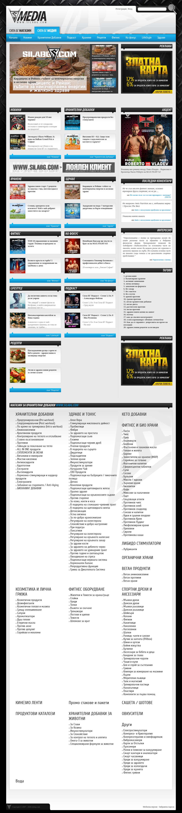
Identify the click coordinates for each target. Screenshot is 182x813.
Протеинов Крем (132, 518)
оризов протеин (133, 296)
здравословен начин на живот (140, 312)
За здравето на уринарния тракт (88, 550)
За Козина (75, 727)
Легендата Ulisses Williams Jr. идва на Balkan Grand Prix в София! (41, 139)
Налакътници (130, 687)
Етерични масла (26, 622)
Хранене (86, 37)
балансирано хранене (135, 278)
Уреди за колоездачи (135, 766)
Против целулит (26, 629)
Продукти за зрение (81, 465)
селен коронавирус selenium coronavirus (145, 319)
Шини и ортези (131, 642)
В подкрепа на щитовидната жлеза (90, 507)
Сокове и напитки (133, 512)
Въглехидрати (25, 472)
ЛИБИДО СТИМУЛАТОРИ (141, 543)
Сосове (127, 473)
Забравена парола (166, 807)
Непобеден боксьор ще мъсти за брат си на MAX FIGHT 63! (97, 242)
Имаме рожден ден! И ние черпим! (40, 118)
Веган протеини (132, 577)
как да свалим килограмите (140, 317)
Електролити (24, 481)
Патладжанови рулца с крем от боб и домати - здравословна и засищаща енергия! (42, 353)
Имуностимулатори (81, 462)
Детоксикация (78, 511)
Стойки (74, 598)
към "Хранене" (52, 226)
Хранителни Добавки (49, 37)
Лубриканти (130, 549)
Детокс (74, 481)
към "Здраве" (108, 226)
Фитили (127, 619)
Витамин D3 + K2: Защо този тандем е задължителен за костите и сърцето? (96, 139)
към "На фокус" (107, 280)
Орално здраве (78, 491)
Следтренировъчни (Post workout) (36, 423)
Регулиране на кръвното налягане (89, 537)
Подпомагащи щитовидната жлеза (90, 488)
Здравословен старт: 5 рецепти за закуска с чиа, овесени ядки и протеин (43, 189)
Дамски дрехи (131, 603)
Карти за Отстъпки (133, 743)
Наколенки (129, 626)
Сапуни (21, 613)
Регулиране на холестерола (85, 520)
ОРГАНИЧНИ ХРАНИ (137, 557)
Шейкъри (128, 613)
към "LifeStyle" (52, 335)
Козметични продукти (29, 600)
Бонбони (128, 444)
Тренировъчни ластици (136, 684)
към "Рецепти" (53, 390)
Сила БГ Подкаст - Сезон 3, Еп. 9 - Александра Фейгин (98, 297)
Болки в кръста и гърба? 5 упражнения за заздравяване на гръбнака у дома (42, 263)
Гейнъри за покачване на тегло (34, 446)
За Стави (75, 724)
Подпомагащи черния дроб (85, 442)
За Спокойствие (79, 734)
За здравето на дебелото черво (87, 546)
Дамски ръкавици (133, 609)
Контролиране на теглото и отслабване (39, 436)
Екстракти (22, 468)
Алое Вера (76, 420)
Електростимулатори (135, 730)
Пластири (128, 691)
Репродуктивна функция (84, 566)
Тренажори (76, 611)
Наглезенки (129, 629)
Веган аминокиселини (135, 574)
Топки (73, 604)
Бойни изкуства (132, 645)
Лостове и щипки (79, 614)
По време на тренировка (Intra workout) (39, 426)
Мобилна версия (150, 807)
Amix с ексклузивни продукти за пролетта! (152, 210)
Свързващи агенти (133, 499)
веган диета (132, 304)
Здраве (161, 37)
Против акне (24, 626)
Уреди (73, 601)
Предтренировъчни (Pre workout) (35, 420)
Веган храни (130, 580)
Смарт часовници (133, 756)
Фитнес (116, 37)
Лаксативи (76, 530)
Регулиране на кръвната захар (87, 540)
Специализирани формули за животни (91, 743)
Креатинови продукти (29, 433)
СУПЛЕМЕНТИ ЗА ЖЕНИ (30, 452)
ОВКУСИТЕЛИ (132, 713)
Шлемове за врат (80, 621)
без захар (130, 289)
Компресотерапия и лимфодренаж (142, 736)
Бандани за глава (133, 655)
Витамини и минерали (30, 455)
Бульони (128, 476)
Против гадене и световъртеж (87, 553)
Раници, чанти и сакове (136, 635)
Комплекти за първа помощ (139, 694)
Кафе (126, 489)
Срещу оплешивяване (29, 609)
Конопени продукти (81, 485)
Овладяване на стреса (82, 556)
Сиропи (127, 531)
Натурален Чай (78, 468)
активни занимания (135, 281)
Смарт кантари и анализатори (140, 753)
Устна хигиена (78, 514)
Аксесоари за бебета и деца (138, 652)
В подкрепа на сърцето (83, 449)
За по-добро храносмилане (85, 517)
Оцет (126, 496)
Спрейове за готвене (134, 460)
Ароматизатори (26, 616)
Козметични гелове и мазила (33, 606)
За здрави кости (79, 543)
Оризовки (128, 528)
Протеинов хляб (132, 505)
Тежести (74, 617)
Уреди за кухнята (133, 769)
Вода (20, 781)
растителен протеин (136, 307)
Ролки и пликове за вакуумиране (142, 749)
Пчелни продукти (80, 446)
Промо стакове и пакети (89, 702)
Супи (126, 470)
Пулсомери (129, 746)
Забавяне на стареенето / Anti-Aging (38, 485)
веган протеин (133, 309)
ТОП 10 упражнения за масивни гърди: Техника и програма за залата (43, 243)
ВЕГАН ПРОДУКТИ (136, 568)
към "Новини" (53, 157)
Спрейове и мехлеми (28, 632)
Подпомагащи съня (81, 436)
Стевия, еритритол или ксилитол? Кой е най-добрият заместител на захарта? (41, 208)
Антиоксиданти (25, 462)
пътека (130, 314)
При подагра (77, 527)
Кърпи (126, 674)
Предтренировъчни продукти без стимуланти (98, 118)
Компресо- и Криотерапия (138, 733)
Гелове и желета (132, 450)
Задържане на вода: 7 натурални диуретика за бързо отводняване (98, 207)
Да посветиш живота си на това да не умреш (42, 297)
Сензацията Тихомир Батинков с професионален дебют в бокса (98, 261)
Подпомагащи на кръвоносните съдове (92, 494)
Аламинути (129, 440)
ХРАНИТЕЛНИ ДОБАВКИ (35, 414)
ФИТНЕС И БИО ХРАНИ (140, 425)
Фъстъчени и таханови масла (140, 447)
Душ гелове (23, 619)
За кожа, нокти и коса (82, 501)
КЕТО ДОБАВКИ (134, 414)
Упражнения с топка (162, 260)
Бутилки (128, 648)
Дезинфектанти (25, 603)
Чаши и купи (130, 661)
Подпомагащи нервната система (88, 559)
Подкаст (71, 37)
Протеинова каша (133, 535)
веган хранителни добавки (138, 302)
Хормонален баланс (81, 563)
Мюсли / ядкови (132, 479)
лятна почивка (132, 284)
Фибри (74, 429)
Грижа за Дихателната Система (87, 569)
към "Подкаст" (107, 335)
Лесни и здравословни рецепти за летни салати (42, 371)
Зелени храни (77, 459)
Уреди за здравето (133, 762)
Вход (130, 9)
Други (127, 724)
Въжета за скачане (81, 608)
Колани (127, 616)
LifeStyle (146, 37)
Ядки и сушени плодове (136, 515)
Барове (127, 453)
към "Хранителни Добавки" (102, 157)
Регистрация (121, 9)
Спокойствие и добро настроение (88, 524)
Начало (13, 37)
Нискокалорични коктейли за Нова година (42, 316)
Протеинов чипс (132, 502)
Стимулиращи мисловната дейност (90, 423)
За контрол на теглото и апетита (88, 737)
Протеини (22, 442)
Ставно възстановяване (30, 439)
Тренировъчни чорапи (135, 658)
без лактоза (131, 291)
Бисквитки (129, 486)
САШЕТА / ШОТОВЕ (137, 702)
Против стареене (79, 498)
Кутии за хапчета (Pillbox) (137, 639)
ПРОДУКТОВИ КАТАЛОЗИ (35, 713)
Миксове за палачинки (136, 492)
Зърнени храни (131, 483)
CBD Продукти (78, 472)
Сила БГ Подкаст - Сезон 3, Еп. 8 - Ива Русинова (98, 316)
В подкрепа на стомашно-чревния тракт (93, 504)
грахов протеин (134, 299)
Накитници (129, 622)
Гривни (127, 668)
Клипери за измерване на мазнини (143, 671)
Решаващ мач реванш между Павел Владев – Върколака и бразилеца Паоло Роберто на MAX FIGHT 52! (146, 170)
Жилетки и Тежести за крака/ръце (89, 595)
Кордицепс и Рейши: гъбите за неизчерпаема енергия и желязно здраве (98, 189)
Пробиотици (77, 426)
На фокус (131, 37)
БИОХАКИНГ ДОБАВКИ (29, 488)
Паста (126, 431)
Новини (27, 37)
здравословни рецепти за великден (143, 327)
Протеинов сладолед (135, 509)
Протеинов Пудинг (133, 522)
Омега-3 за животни (81, 740)
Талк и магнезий (132, 681)
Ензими (74, 439)
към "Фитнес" (53, 280)
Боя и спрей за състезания (138, 665)
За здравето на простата (84, 433)
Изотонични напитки (135, 463)
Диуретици (76, 452)
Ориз (126, 437)
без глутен (130, 294)
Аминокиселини (26, 429)
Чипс (126, 434)
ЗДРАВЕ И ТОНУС (82, 414)
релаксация (131, 276)
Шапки (127, 632)
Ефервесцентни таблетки (137, 466)
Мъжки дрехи (131, 600)
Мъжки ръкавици (133, 606)
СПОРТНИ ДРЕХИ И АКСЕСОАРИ (137, 592)
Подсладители (78, 455)
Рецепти (101, 37)
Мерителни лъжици (134, 678)
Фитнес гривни (131, 772)
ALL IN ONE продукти (28, 449)
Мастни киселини (27, 459)
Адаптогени (23, 465)
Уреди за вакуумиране (136, 759)
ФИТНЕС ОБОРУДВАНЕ (87, 589)
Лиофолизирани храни (136, 525)
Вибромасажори (132, 740)
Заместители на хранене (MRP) (140, 457)
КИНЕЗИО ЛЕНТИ (29, 702)
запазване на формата (136, 286)
